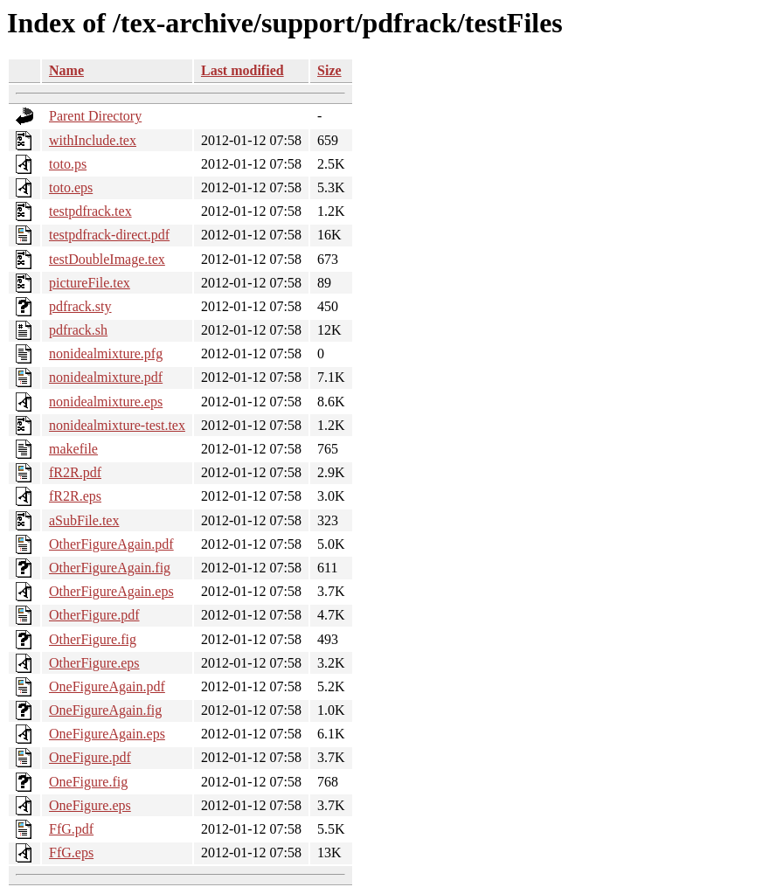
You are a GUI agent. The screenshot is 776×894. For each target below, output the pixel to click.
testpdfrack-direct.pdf (109, 234)
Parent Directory (95, 115)
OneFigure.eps (90, 805)
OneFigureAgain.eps (107, 733)
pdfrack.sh (78, 329)
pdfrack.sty (80, 306)
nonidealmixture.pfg (106, 353)
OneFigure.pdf (90, 757)
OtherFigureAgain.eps (111, 591)
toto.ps (68, 163)
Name (66, 70)
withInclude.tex (92, 140)
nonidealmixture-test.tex (117, 425)
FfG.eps (71, 852)
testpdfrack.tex (90, 211)
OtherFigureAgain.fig (109, 567)
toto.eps (71, 187)
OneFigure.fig (88, 781)
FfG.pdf (71, 828)
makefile (73, 448)
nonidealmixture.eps (106, 401)
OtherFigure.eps (94, 662)
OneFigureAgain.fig (105, 710)
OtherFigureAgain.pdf (111, 544)
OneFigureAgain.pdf (107, 686)
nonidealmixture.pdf (106, 377)
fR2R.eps (75, 496)
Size (329, 70)
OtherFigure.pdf (94, 614)
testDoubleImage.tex (107, 259)
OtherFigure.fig (92, 639)
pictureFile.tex (89, 282)
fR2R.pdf (75, 472)
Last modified (242, 70)
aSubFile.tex (84, 520)
